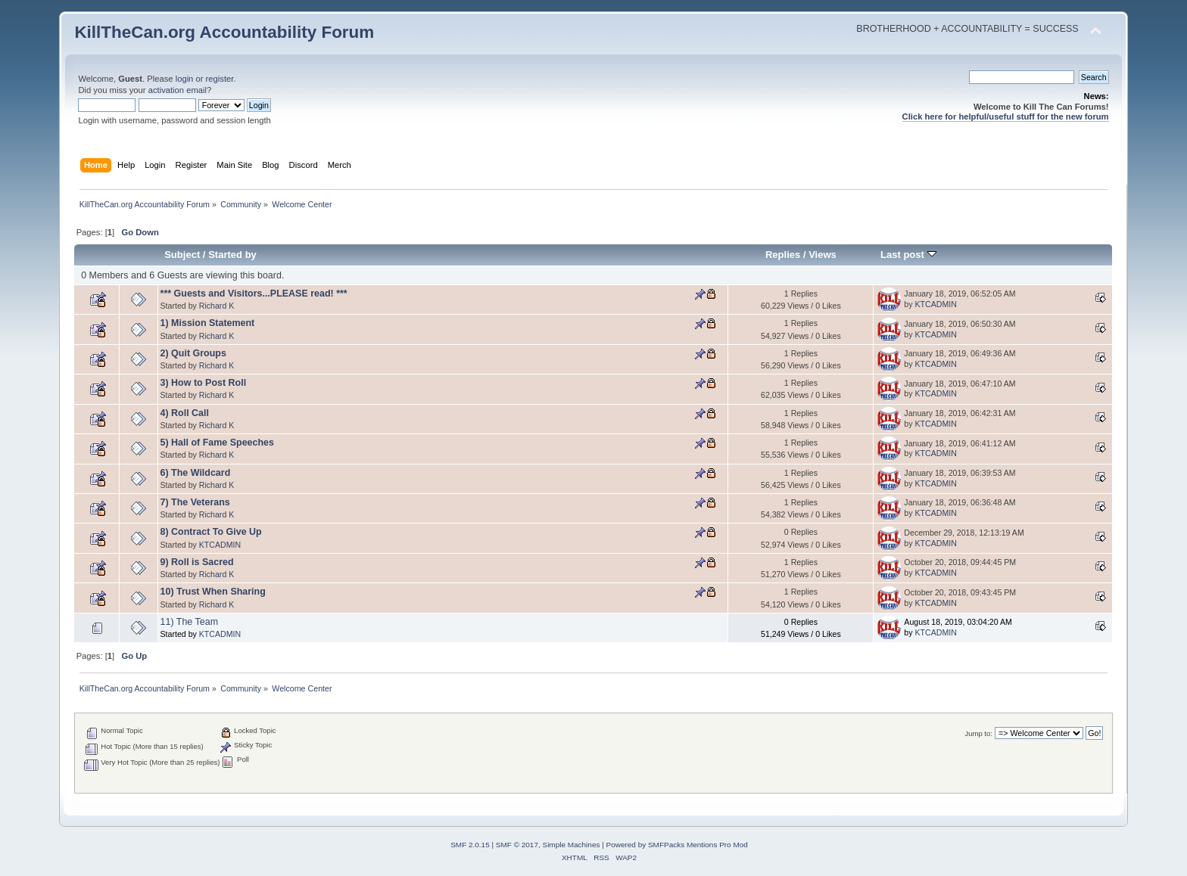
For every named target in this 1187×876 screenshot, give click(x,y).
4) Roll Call (184, 413)
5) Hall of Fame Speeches (217, 442)
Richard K (217, 305)
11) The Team (189, 622)
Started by (232, 254)
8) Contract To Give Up (211, 532)
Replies (782, 254)
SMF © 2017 (517, 844)
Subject (182, 254)
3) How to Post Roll (203, 382)
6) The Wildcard (195, 473)
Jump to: (978, 733)
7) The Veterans (195, 502)
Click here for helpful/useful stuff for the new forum (1005, 116)
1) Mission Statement (207, 323)
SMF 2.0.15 (470, 844)
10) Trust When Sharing (213, 591)
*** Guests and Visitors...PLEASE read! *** (253, 293)
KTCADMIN (935, 304)
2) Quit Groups (193, 353)
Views (822, 254)
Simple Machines (571, 844)
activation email (177, 90)
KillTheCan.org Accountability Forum (224, 32)
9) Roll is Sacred (197, 562)
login (185, 78)
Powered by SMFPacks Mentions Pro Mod (677, 844)
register (220, 78)
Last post (908, 254)
